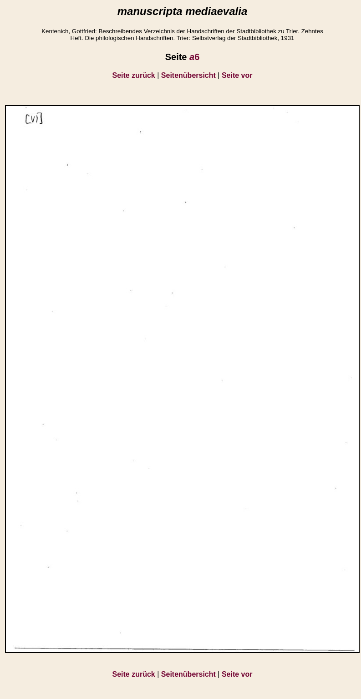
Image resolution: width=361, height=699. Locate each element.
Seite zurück (133, 75)
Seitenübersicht (188, 75)
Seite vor (237, 75)
